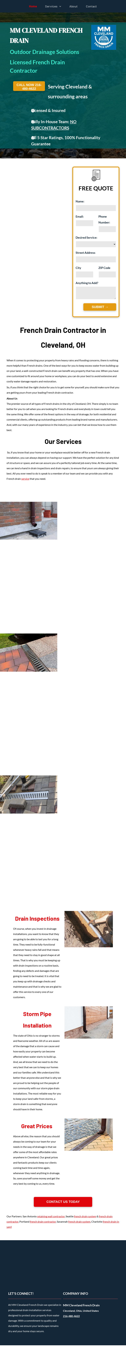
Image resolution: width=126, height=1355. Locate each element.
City (78, 268)
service (25, 478)
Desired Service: (86, 237)
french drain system (85, 1216)
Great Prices (36, 1125)
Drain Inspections (37, 918)
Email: (80, 216)
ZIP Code (104, 268)
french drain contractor (43, 1221)
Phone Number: (104, 219)
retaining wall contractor (51, 1216)
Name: (80, 201)
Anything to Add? (87, 283)
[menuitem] (33, 6)
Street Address (85, 252)
